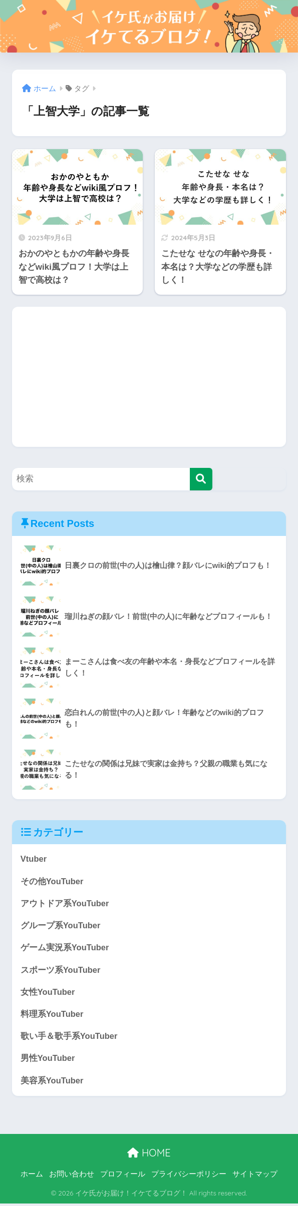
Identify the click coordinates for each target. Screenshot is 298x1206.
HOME (148, 1155)
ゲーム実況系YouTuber (65, 948)
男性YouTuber (48, 1060)
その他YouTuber (52, 881)
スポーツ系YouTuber (61, 971)
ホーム (32, 1176)
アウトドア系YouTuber (65, 904)
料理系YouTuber (52, 1015)
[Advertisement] (149, 377)
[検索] (201, 479)
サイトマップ (254, 1176)
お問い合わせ (71, 1176)
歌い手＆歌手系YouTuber (69, 1038)
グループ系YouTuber (61, 926)
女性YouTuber (48, 993)
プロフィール (122, 1176)
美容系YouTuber (52, 1082)
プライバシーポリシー (188, 1176)
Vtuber (34, 859)
